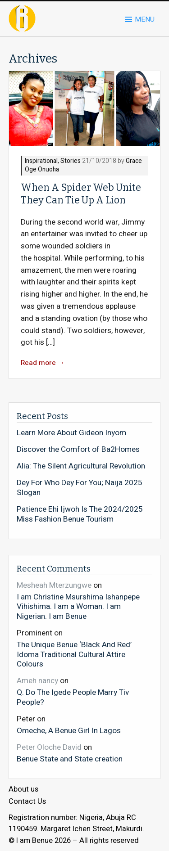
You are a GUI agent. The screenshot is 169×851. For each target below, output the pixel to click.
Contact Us (27, 801)
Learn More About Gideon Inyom (71, 433)
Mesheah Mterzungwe (54, 585)
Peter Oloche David (49, 747)
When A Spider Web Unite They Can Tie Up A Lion (81, 194)
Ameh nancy (37, 680)
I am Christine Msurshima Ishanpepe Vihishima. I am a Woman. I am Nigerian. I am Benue (78, 606)
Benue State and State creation (70, 758)
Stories (70, 161)
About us (23, 789)
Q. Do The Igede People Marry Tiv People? (73, 697)
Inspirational (41, 161)
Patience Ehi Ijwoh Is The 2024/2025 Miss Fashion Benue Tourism (80, 514)
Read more (43, 363)
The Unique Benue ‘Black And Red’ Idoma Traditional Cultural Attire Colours (74, 654)
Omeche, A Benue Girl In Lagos (69, 730)
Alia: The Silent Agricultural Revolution (81, 466)
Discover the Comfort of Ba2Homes (78, 450)
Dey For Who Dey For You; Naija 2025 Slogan (79, 487)
